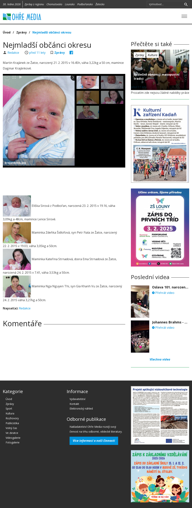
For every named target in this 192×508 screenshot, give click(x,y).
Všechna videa (160, 359)
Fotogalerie (13, 442)
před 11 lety (37, 53)
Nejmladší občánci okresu (51, 32)
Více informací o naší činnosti (94, 441)
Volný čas (11, 428)
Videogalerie (13, 437)
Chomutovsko (54, 4)
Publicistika (12, 423)
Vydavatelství (77, 399)
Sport (9, 408)
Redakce (14, 53)
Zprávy (21, 32)
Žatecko (99, 4)
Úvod (6, 32)
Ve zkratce (12, 433)
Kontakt (74, 404)
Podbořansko (85, 4)
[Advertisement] (71, 180)
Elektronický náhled (81, 408)
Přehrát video (163, 293)
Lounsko (70, 4)
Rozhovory (12, 418)
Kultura (152, 55)
